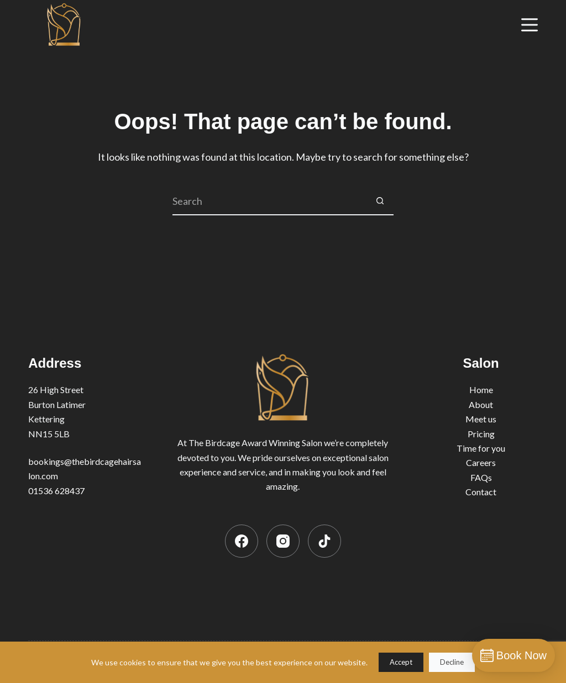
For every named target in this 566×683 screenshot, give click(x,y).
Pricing (481, 433)
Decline (452, 662)
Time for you (481, 448)
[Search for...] (269, 201)
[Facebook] (241, 541)
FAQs (481, 477)
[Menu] (529, 25)
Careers (481, 462)
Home (481, 389)
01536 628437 (56, 490)
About (481, 404)
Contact (480, 491)
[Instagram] (283, 541)
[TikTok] (324, 541)
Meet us (480, 419)
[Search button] (380, 201)
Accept (401, 662)
